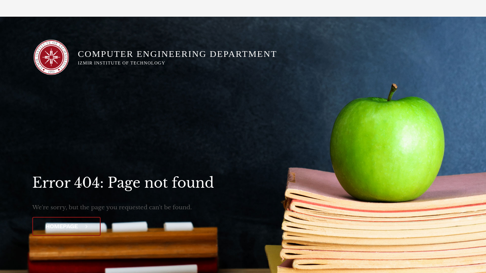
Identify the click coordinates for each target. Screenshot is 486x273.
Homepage (67, 226)
